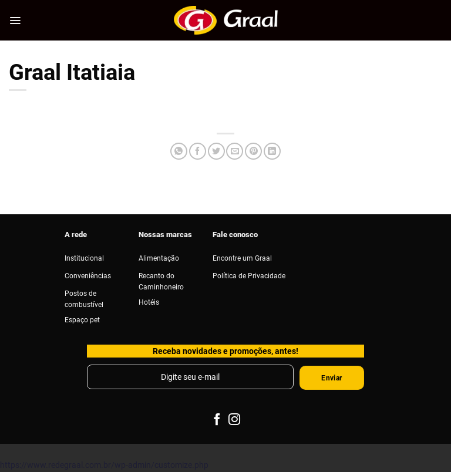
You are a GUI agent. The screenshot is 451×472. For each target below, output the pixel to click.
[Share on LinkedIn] (272, 151)
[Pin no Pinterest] (253, 151)
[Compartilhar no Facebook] (197, 151)
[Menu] (15, 20)
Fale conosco (235, 234)
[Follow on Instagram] (234, 420)
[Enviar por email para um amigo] (234, 151)
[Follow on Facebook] (216, 420)
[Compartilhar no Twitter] (216, 151)
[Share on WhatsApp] (178, 151)
